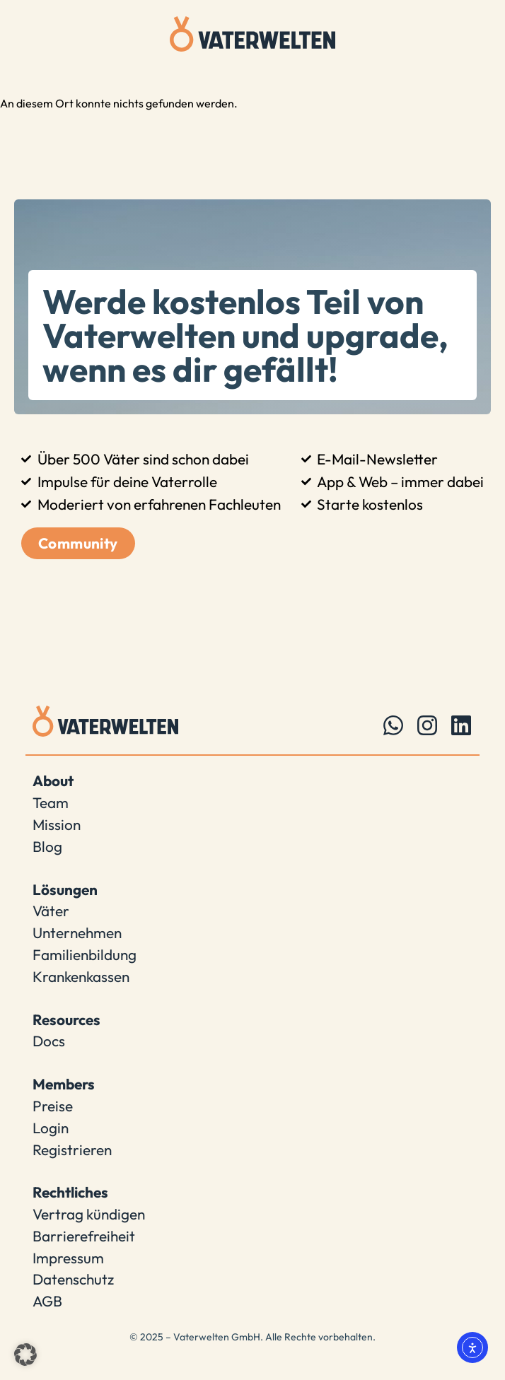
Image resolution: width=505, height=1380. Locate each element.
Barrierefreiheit (84, 1236)
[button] (25, 1354)
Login (51, 1127)
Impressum (68, 1258)
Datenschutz (73, 1279)
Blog (47, 846)
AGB (47, 1301)
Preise (53, 1106)
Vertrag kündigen (89, 1214)
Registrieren (72, 1149)
